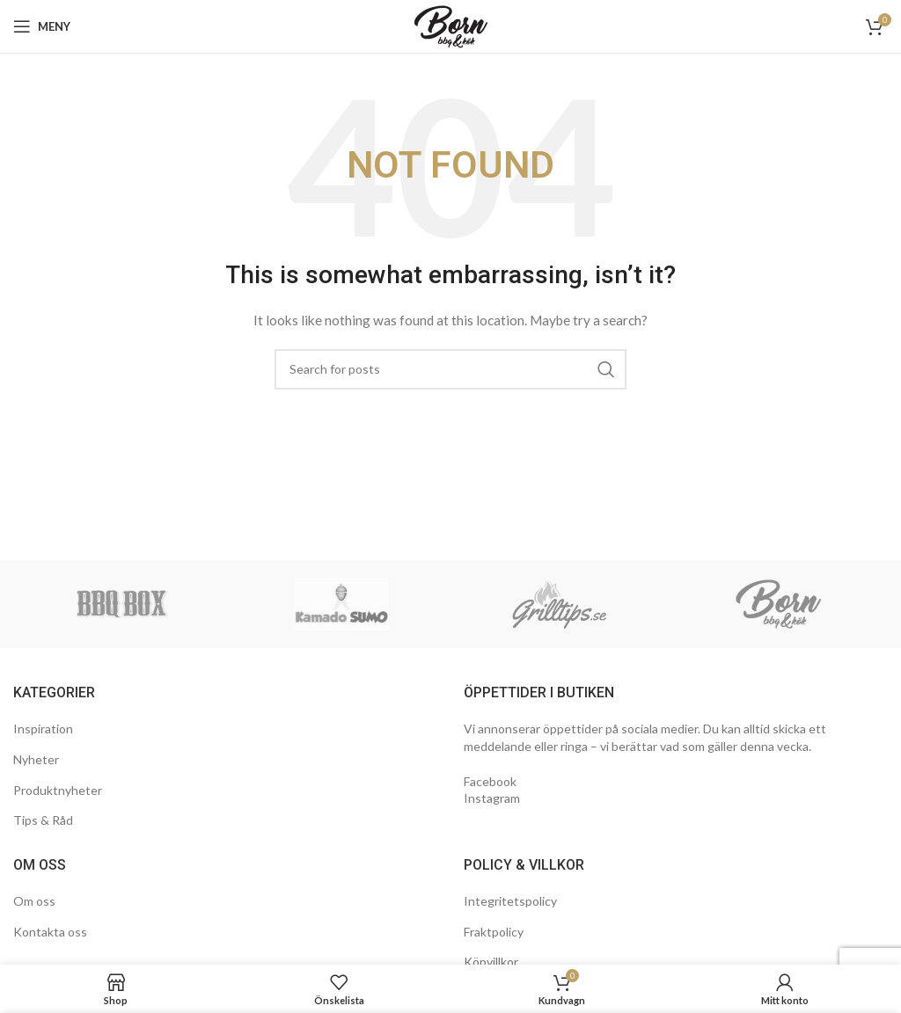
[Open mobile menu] (41, 26)
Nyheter (36, 759)
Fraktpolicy (494, 931)
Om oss (34, 900)
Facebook (490, 781)
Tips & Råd (43, 820)
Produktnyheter (57, 790)
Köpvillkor (491, 961)
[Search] (450, 369)
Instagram (492, 798)
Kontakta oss (50, 931)
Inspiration (43, 728)
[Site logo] (451, 25)
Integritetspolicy (510, 900)
